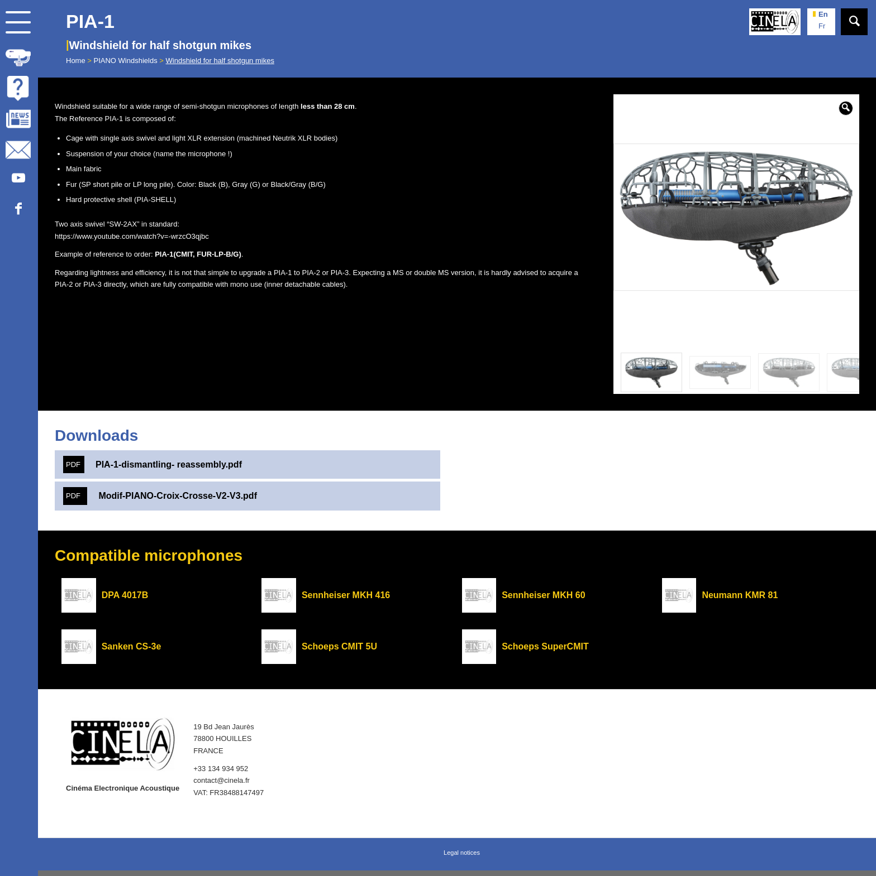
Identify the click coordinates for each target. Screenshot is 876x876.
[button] (846, 108)
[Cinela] (775, 21)
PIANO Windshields (126, 60)
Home (75, 60)
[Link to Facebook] (18, 209)
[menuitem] (19, 55)
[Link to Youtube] (18, 178)
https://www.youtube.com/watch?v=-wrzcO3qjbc (132, 236)
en (823, 14)
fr (821, 26)
